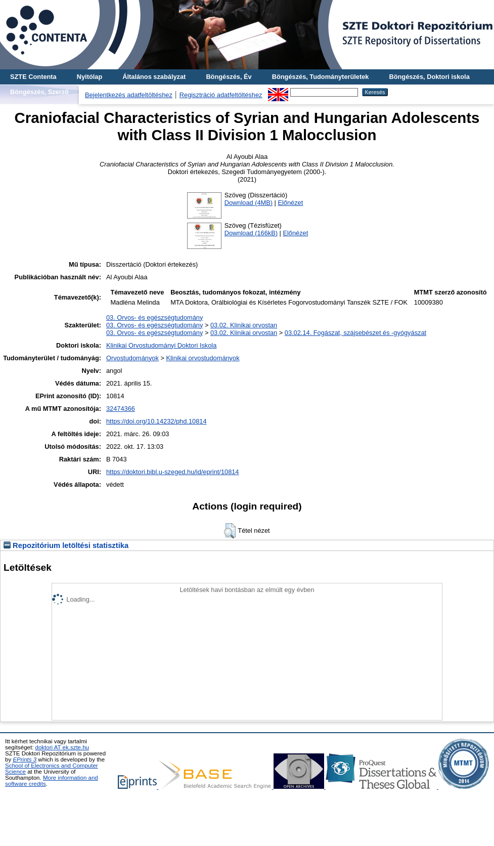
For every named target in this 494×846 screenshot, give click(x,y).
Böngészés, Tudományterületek (320, 76)
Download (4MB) (248, 202)
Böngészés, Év (228, 76)
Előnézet (290, 202)
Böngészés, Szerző (39, 92)
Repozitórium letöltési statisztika (66, 545)
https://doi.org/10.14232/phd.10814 (156, 421)
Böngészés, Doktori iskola (429, 76)
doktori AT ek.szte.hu (62, 747)
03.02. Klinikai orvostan (243, 325)
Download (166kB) (251, 233)
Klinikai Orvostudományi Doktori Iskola (161, 345)
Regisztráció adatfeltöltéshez (220, 95)
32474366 (120, 408)
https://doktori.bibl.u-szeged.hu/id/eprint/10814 (172, 472)
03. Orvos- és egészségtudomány (154, 317)
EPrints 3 (24, 759)
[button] (230, 530)
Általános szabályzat (154, 76)
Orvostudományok (132, 358)
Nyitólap (89, 76)
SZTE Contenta (33, 76)
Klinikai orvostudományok (202, 358)
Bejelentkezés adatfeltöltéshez (128, 95)
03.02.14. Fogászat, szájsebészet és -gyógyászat (355, 332)
